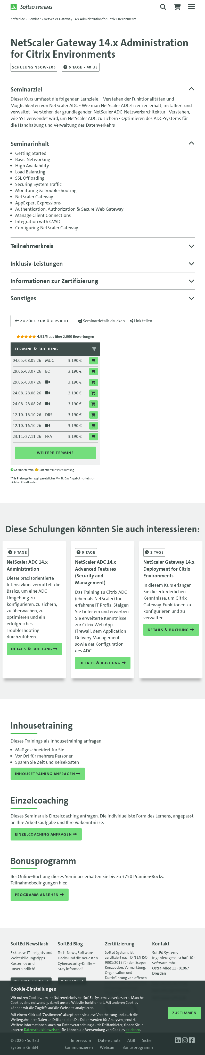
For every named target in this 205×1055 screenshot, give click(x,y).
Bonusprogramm (137, 1047)
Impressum (81, 1040)
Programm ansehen (39, 894)
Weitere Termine (55, 452)
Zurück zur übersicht (42, 321)
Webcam (108, 1047)
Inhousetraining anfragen (47, 773)
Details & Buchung (34, 648)
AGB (131, 1040)
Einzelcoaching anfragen (46, 834)
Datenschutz (109, 1040)
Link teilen (141, 321)
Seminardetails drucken (101, 321)
